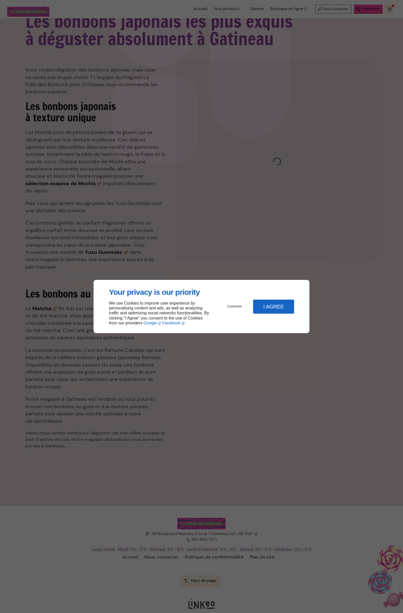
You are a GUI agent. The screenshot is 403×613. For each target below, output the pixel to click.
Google (150, 323)
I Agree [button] (273, 306)
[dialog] (201, 306)
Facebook (171, 323)
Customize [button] (234, 306)
